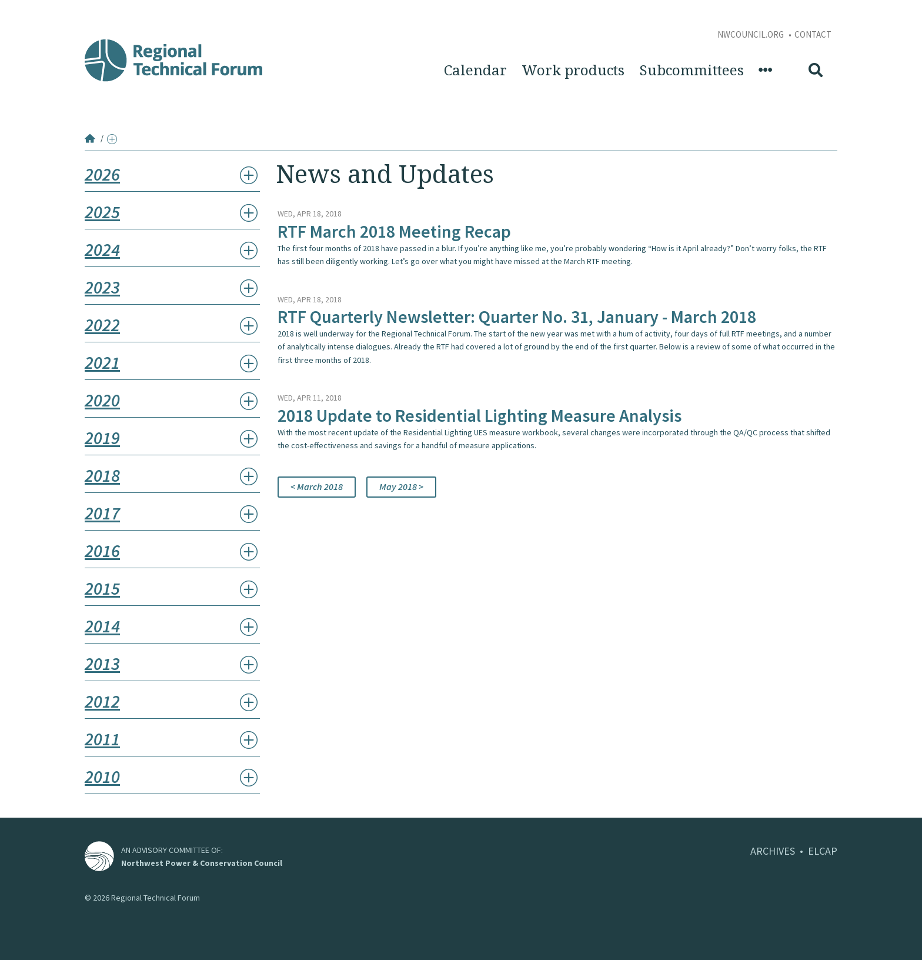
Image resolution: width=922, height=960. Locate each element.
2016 (102, 550)
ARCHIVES (772, 851)
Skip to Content (27, 6)
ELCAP (822, 851)
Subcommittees (691, 70)
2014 (102, 626)
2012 (102, 701)
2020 (102, 400)
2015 (102, 588)
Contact (812, 34)
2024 (102, 249)
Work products (573, 70)
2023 (102, 287)
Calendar (475, 70)
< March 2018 (316, 486)
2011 (102, 739)
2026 (102, 174)
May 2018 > (401, 486)
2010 (102, 776)
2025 (102, 212)
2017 (102, 513)
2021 (102, 362)
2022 (102, 325)
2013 (102, 663)
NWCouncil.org (751, 34)
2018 (102, 475)
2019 (102, 437)
